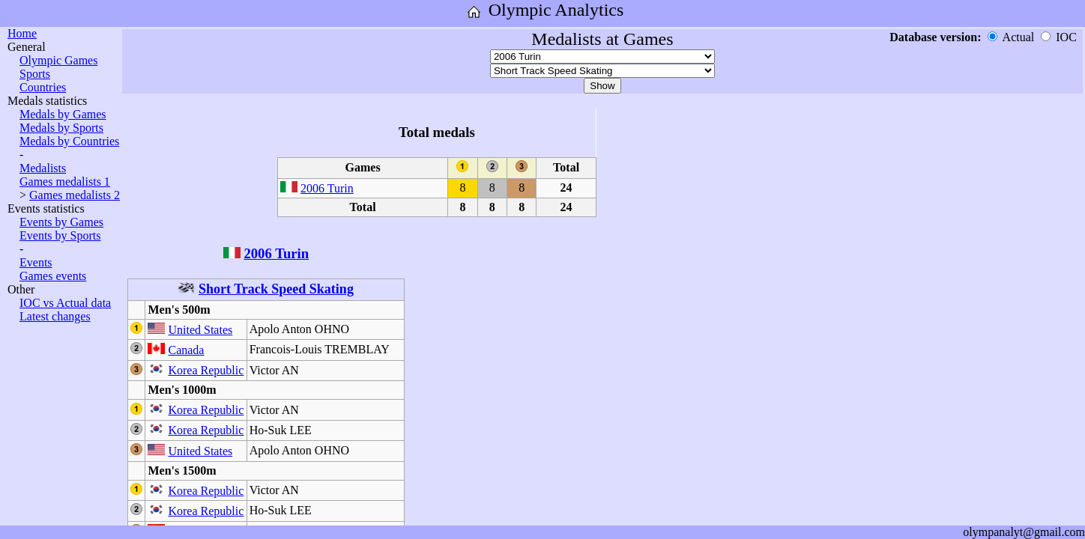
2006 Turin (327, 188)
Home (22, 33)
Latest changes (55, 316)
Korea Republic (206, 370)
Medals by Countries (69, 141)
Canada (186, 350)
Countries (42, 87)
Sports (34, 73)
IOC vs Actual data (65, 302)
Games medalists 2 (74, 195)
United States (200, 329)
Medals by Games (62, 114)
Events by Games (61, 222)
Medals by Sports (61, 127)
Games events (52, 276)
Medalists (42, 168)
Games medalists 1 (64, 181)
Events (35, 262)
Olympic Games (58, 60)
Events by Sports (59, 235)
